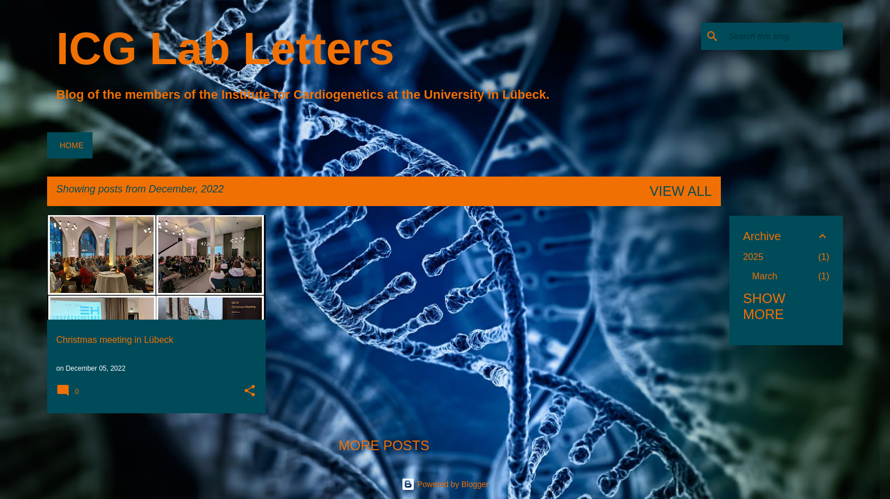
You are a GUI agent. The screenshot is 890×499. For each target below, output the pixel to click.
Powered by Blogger (445, 484)
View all (681, 191)
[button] (250, 392)
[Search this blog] (783, 36)
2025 (753, 257)
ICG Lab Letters (225, 48)
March (764, 276)
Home (71, 145)
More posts (383, 445)
